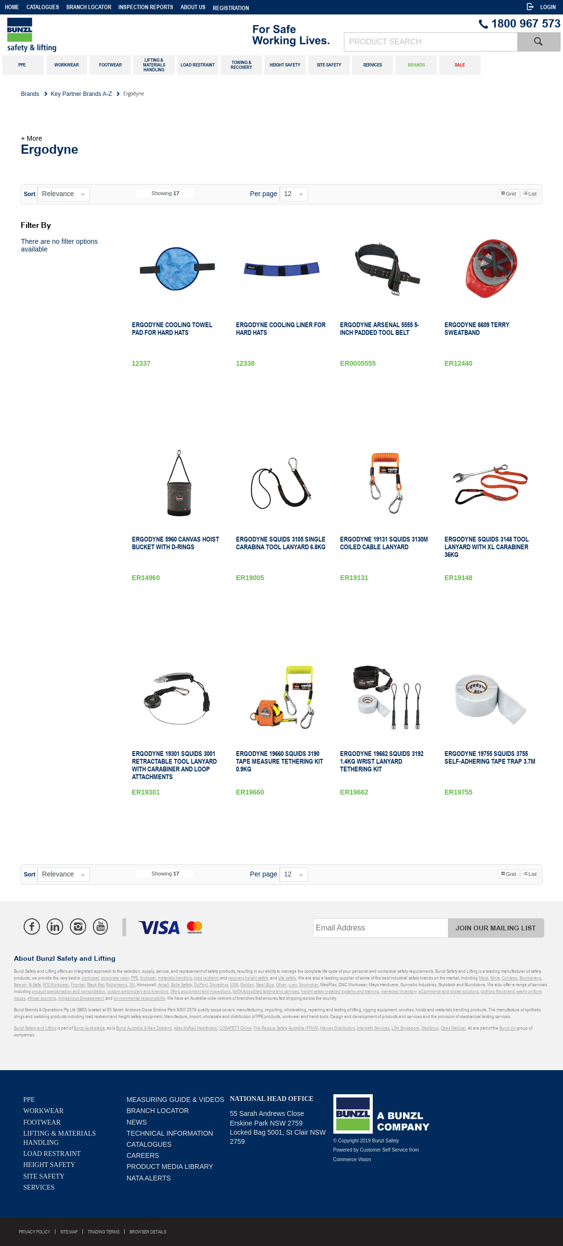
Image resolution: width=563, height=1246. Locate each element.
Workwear (43, 1110)
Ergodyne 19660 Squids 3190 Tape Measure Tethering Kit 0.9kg (279, 761)
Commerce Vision (352, 1159)
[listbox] (63, 194)
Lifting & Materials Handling (59, 1138)
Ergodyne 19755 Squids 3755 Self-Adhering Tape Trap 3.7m (490, 757)
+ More (31, 138)
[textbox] (430, 42)
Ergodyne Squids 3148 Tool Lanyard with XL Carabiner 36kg (487, 546)
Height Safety (49, 1164)
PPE (29, 1099)
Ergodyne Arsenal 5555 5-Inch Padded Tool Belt (379, 328)
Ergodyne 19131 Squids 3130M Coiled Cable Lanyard (384, 543)
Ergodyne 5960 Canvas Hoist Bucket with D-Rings (175, 543)
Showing (166, 193)
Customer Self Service (383, 1150)
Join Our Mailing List (496, 928)
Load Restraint (51, 1153)
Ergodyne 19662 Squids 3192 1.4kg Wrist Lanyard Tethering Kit (381, 761)
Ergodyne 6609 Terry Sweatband (477, 328)
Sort (29, 194)
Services (38, 1187)
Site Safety (44, 1176)
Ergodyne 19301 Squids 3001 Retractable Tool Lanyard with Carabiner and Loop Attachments (174, 765)
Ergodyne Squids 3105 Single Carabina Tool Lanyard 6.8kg (281, 543)
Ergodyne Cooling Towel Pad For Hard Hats (172, 328)
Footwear (42, 1122)
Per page (263, 194)
